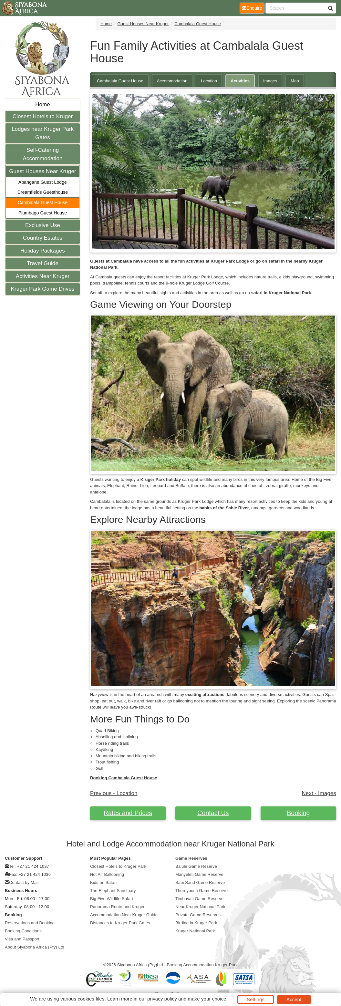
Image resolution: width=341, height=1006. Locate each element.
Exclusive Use (42, 225)
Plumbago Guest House (42, 212)
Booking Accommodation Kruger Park (202, 964)
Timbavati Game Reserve (199, 898)
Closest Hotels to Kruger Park (118, 866)
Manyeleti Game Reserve (199, 874)
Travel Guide (42, 263)
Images (270, 80)
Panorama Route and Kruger (117, 906)
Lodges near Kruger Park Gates (43, 133)
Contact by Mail (23, 882)
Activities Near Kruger (43, 276)
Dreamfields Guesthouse (42, 192)
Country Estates (42, 238)
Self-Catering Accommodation (42, 154)
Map (295, 80)
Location (209, 80)
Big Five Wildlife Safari (111, 898)
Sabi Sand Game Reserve (200, 882)
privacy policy (162, 998)
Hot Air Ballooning (107, 874)
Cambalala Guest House (43, 202)
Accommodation (172, 80)
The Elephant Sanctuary (113, 890)
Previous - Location (114, 793)
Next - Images (319, 793)
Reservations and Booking (30, 922)
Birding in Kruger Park (196, 922)
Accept (293, 999)
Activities (240, 80)
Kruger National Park (195, 930)
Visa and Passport (22, 939)
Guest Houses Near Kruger (42, 171)
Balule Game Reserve (196, 866)
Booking (298, 812)
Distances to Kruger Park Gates (120, 922)
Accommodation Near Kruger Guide (124, 914)
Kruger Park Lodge (205, 277)
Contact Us (213, 812)
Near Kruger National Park (200, 906)
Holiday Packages (42, 251)
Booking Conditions (23, 930)
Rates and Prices (128, 812)
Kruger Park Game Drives (43, 289)
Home (42, 104)
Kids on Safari (103, 882)
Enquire (253, 8)
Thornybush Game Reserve (201, 890)
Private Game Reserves (198, 914)
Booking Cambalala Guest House (123, 777)
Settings (255, 999)
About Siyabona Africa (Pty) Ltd (34, 947)
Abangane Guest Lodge (42, 182)
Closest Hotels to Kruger (43, 116)
